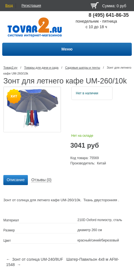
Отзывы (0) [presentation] (41, 180)
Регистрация (31, 6)
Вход (9, 6)
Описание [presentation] (16, 180)
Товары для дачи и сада (41, 67)
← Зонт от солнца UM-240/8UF (34, 259)
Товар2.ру (10, 67)
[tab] (15, 180)
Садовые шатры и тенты (82, 67)
